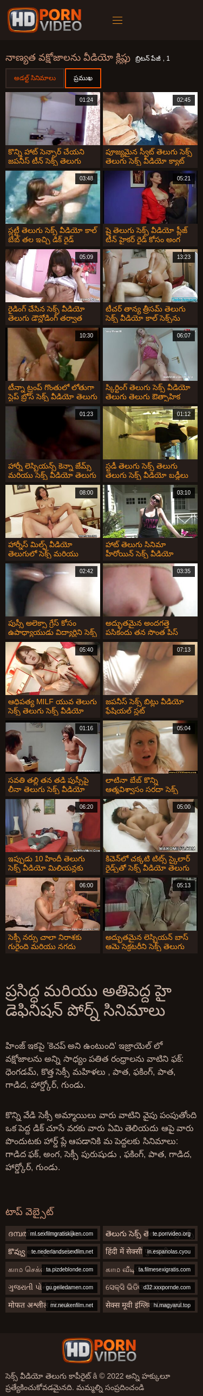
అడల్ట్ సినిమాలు (35, 78)
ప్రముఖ (83, 78)
